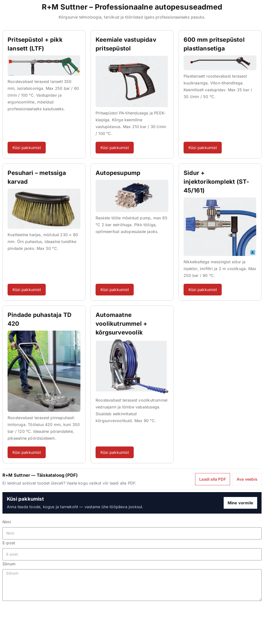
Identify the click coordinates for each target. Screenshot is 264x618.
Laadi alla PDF (212, 479)
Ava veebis (247, 479)
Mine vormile (240, 502)
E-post (8, 542)
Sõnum (8, 563)
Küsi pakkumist (26, 147)
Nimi (6, 521)
